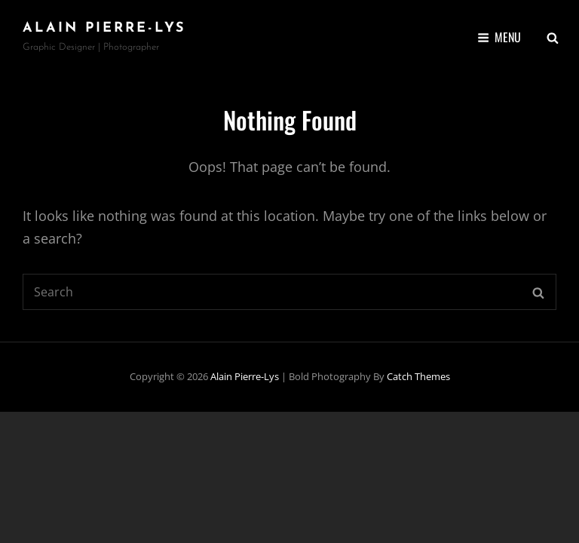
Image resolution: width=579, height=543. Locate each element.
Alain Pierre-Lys (104, 28)
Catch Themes (418, 376)
